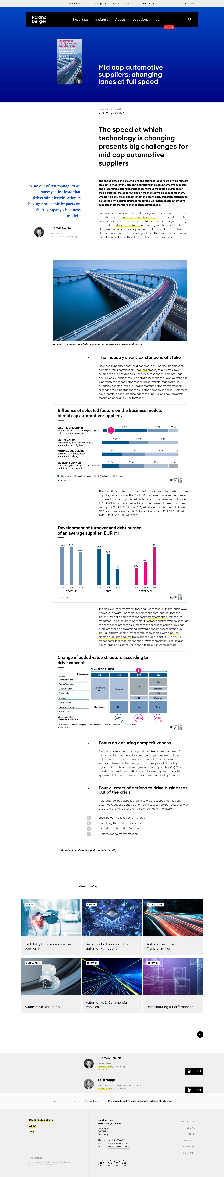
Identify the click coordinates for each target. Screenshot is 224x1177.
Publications (91, 1101)
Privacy (189, 1140)
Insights (71, 1101)
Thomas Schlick (113, 112)
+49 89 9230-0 (115, 1140)
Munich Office (104, 1089)
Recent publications (41, 1120)
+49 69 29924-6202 (106, 1070)
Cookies (189, 1146)
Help (191, 1134)
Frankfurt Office (57, 237)
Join (31, 1131)
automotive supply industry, (139, 217)
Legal (191, 1128)
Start (54, 1101)
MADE (144, 370)
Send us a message (119, 1146)
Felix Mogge (107, 1080)
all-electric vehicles (127, 225)
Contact (189, 1153)
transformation (158, 617)
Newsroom (187, 1121)
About (32, 1126)
